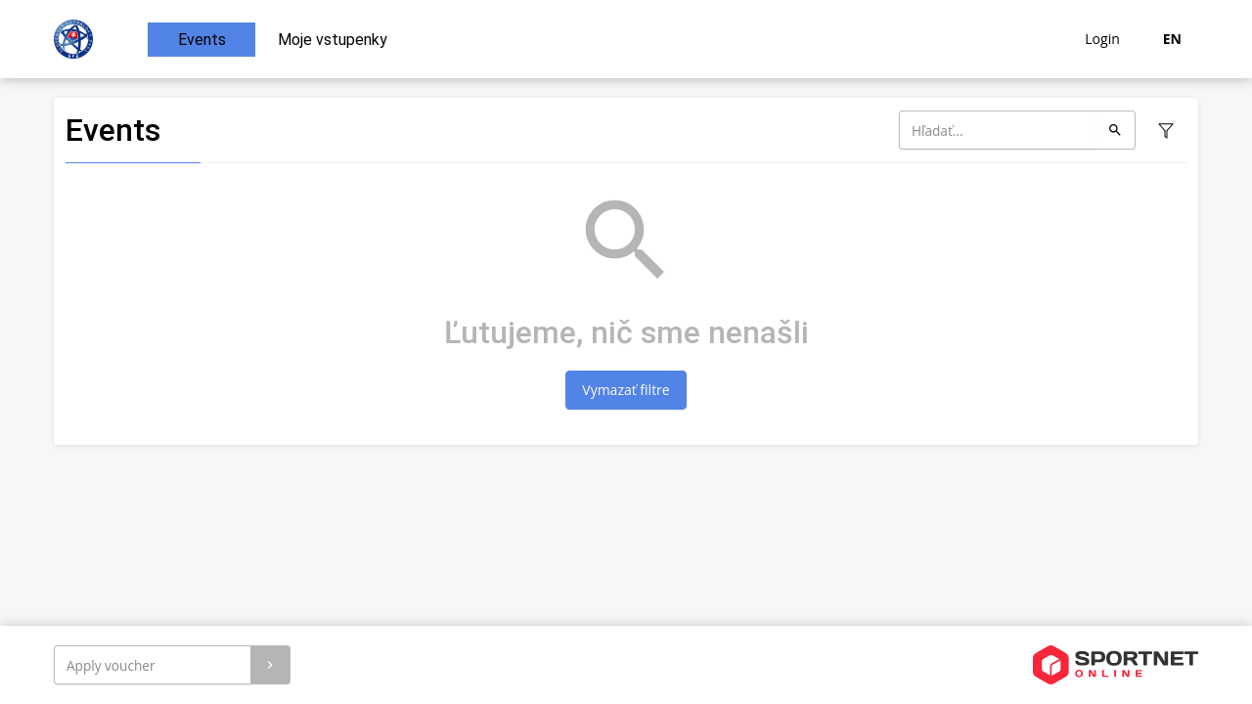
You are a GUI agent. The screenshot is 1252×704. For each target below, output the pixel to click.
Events (202, 39)
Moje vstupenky (332, 39)
